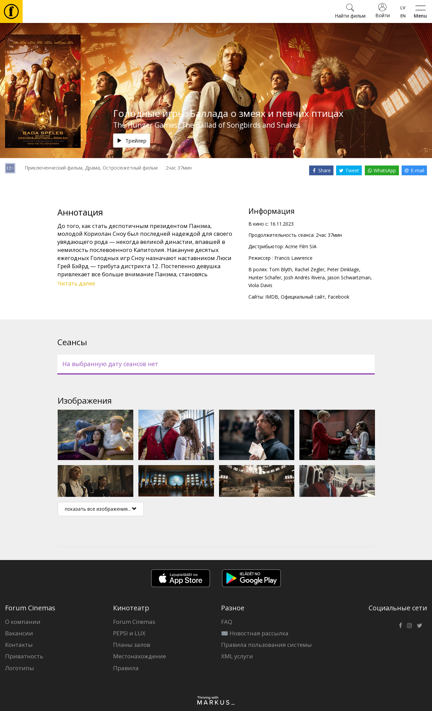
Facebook (338, 297)
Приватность (24, 656)
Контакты (19, 645)
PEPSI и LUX (129, 633)
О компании (22, 622)
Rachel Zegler (309, 269)
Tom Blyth (280, 269)
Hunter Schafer (264, 277)
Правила (126, 668)
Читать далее (76, 283)
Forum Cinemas (134, 622)
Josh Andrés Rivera (304, 277)
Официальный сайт (303, 297)
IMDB (271, 297)
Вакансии (19, 633)
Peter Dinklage (343, 269)
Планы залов (131, 645)
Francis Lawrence (293, 258)
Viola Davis (260, 285)
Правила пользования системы (266, 645)
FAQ (226, 622)
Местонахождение (139, 656)
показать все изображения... (101, 509)
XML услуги (237, 656)
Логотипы (19, 668)
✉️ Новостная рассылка (255, 633)
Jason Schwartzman (349, 277)
